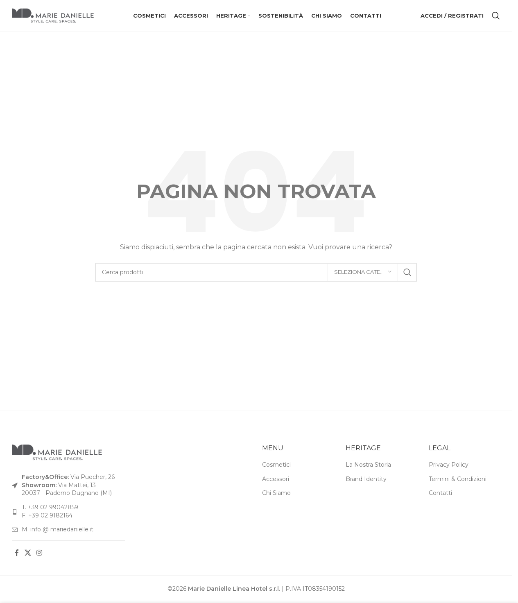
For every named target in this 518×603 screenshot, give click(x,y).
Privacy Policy (448, 466)
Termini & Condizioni (457, 480)
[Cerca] (496, 16)
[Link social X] (28, 554)
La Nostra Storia (368, 466)
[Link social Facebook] (17, 554)
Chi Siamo (276, 494)
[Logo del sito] (53, 16)
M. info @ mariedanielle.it (57, 530)
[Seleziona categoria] (363, 273)
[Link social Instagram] (39, 554)
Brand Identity (366, 480)
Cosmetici (276, 466)
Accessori (275, 480)
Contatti (440, 494)
